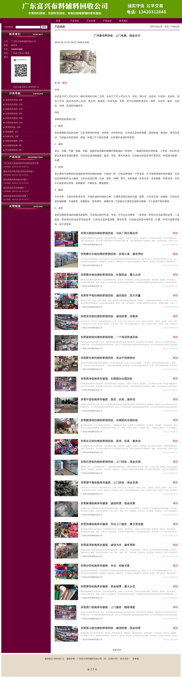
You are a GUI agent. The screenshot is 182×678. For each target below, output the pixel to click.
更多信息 (117, 650)
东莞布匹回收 (11, 100)
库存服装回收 (11, 150)
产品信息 (74, 21)
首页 (58, 21)
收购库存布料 (11, 109)
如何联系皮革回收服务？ (14, 188)
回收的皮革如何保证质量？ (15, 196)
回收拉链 (9, 136)
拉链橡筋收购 (11, 145)
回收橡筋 (9, 132)
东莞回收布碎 (11, 123)
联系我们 (123, 21)
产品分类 (91, 21)
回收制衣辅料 (11, 141)
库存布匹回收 (11, 104)
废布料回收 (10, 127)
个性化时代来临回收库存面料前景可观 (21, 163)
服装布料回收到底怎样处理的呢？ (18, 171)
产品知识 (107, 21)
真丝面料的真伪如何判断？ (15, 179)
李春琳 (135, 659)
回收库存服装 (11, 118)
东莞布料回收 (11, 113)
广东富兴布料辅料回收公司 (91, 245)
